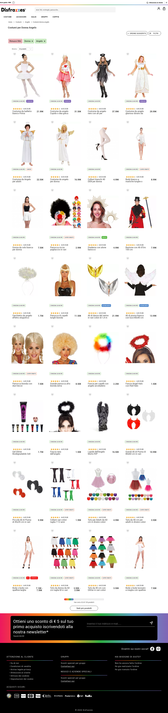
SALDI (34, 17)
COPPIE (56, 17)
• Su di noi (14, 663)
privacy (27, 669)
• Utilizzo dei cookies (19, 676)
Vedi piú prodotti (84, 608)
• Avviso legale (16, 669)
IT (166, 3)
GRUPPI (44, 17)
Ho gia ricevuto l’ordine (126, 669)
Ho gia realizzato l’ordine (127, 666)
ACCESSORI (21, 17)
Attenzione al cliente (154, 3)
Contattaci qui (68, 666)
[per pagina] (25, 49)
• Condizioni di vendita (20, 666)
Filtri (155, 33)
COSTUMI (8, 17)
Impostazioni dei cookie (22, 679)
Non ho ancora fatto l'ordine (128, 663)
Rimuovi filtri (15, 41)
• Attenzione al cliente (19, 672)
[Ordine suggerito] (136, 33)
